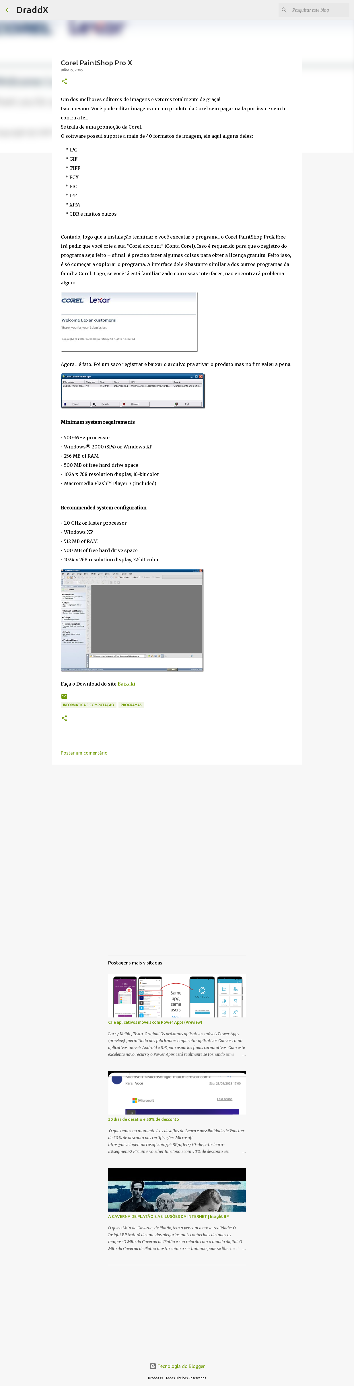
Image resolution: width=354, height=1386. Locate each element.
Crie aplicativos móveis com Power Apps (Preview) (155, 1022)
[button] (64, 82)
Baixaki (126, 684)
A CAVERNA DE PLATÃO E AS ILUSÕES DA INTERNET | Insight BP (168, 1216)
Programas (131, 705)
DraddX (32, 10)
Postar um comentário (84, 752)
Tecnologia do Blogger (177, 1366)
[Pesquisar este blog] (319, 10)
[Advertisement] (177, 813)
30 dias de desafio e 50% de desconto (143, 1119)
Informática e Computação (88, 705)
